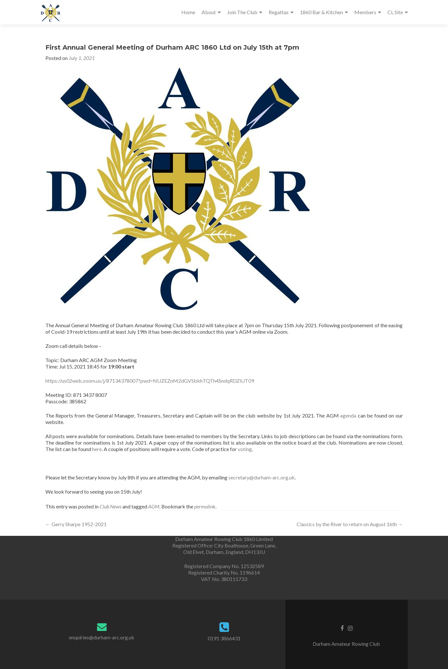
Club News (110, 506)
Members (365, 12)
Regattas (279, 12)
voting (245, 449)
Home (188, 12)
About (209, 12)
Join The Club (242, 12)
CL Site (395, 12)
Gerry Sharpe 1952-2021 (76, 524)
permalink (204, 506)
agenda (348, 415)
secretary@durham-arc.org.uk (261, 477)
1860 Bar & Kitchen (321, 12)
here (97, 449)
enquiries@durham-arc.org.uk (101, 637)
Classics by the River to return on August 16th (350, 524)
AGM (153, 506)
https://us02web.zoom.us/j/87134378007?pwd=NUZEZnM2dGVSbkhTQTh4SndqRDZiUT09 (149, 381)
